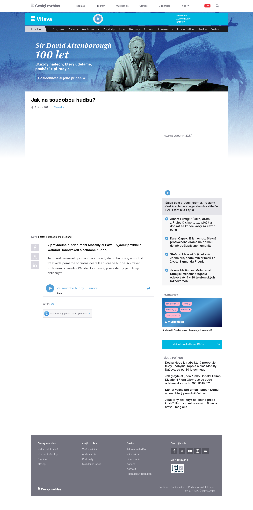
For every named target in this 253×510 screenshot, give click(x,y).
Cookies (163, 483)
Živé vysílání (173, 289)
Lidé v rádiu (134, 455)
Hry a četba (185, 29)
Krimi (187, 278)
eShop (42, 460)
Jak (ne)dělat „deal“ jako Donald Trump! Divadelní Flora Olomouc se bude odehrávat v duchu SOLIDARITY (200, 364)
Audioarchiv (183, 19)
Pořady (73, 29)
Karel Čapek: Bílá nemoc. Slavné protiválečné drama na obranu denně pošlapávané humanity (193, 216)
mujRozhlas (122, 6)
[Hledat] (217, 6)
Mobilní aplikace (91, 460)
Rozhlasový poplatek (139, 470)
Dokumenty (165, 29)
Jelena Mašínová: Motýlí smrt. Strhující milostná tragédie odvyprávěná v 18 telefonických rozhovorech (192, 250)
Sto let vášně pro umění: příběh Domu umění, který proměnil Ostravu (201, 381)
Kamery (180, 22)
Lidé (122, 29)
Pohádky (171, 284)
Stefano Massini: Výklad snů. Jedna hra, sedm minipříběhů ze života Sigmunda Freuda (192, 232)
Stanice (143, 6)
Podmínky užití (196, 483)
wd (52, 250)
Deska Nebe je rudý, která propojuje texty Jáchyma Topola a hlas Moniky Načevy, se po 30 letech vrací (201, 344)
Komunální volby (48, 450)
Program (100, 6)
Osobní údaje (178, 483)
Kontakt (131, 465)
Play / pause (50, 235)
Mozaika (59, 107)
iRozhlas (80, 6)
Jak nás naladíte (136, 446)
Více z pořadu (173, 331)
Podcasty (88, 455)
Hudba (36, 29)
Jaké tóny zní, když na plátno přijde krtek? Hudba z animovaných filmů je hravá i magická (202, 398)
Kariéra (131, 460)
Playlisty (109, 29)
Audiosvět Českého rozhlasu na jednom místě (187, 304)
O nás (148, 29)
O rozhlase (165, 6)
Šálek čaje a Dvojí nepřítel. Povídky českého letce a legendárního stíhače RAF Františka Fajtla (191, 180)
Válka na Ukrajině (48, 446)
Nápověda (133, 450)
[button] (148, 235)
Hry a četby (172, 278)
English (211, 483)
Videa (215, 29)
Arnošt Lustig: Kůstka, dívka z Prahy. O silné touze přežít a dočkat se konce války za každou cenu (193, 198)
